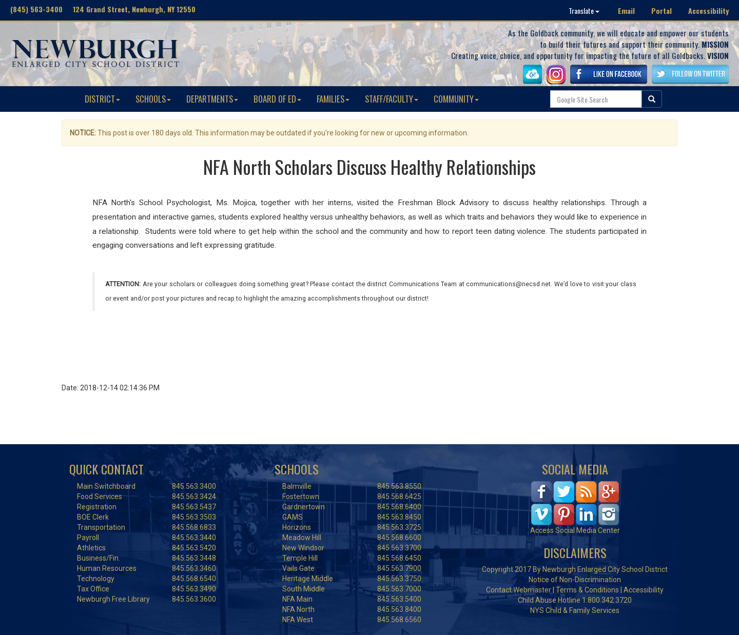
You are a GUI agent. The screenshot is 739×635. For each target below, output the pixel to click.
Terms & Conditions (587, 590)
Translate (584, 10)
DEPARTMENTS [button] (212, 98)
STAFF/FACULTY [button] (391, 98)
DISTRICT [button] (102, 98)
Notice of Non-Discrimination (575, 580)
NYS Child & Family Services (574, 610)
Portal (661, 10)
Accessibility (708, 10)
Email (626, 10)
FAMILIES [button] (333, 98)
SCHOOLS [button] (153, 98)
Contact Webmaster (518, 590)
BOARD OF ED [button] (277, 98)
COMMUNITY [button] (456, 98)
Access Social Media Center (575, 530)
